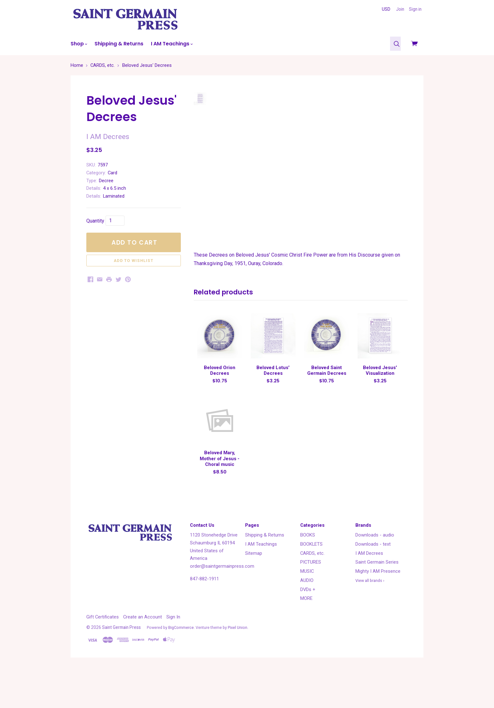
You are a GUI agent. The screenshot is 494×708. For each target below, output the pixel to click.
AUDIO (306, 618)
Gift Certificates (102, 655)
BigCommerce (181, 665)
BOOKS (307, 573)
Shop (79, 43)
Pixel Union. (238, 665)
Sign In (173, 655)
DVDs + (307, 627)
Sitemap (253, 591)
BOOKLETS (311, 581)
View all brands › (369, 618)
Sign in (415, 9)
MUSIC (307, 609)
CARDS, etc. (312, 591)
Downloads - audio (374, 573)
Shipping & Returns (119, 43)
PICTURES (310, 600)
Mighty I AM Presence (377, 609)
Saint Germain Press (121, 664)
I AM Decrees (369, 591)
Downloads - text (373, 581)
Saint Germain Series (377, 600)
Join (400, 9)
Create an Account (142, 655)
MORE (306, 636)
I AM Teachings (171, 43)
